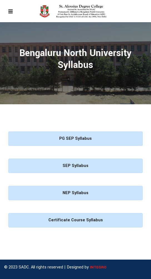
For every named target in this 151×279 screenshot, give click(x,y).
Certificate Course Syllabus (75, 220)
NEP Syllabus (75, 193)
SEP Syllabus (75, 166)
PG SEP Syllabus (75, 138)
